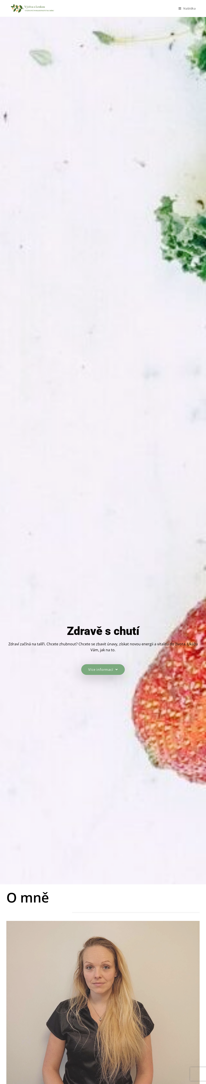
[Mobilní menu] (187, 8)
